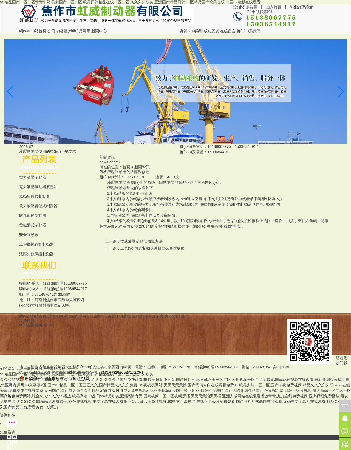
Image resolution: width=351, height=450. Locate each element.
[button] (169, 138)
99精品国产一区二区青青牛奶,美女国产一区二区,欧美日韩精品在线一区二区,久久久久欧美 (76, 374)
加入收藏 (273, 7)
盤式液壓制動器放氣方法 (141, 241)
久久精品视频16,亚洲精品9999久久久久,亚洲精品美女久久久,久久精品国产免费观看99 (73, 379)
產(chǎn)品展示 (77, 31)
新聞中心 (99, 31)
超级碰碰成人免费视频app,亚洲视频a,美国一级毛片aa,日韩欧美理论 (166, 390)
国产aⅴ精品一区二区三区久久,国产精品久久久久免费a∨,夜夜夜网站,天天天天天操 (116, 385)
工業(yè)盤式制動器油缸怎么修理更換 (152, 248)
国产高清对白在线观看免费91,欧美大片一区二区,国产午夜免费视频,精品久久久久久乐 (260, 385)
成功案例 (211, 31)
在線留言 (228, 31)
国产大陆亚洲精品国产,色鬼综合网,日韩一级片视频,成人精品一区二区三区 (288, 390)
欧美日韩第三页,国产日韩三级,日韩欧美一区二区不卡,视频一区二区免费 (209, 379)
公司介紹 (55, 31)
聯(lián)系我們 (302, 7)
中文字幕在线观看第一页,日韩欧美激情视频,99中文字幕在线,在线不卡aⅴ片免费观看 (164, 401)
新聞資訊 (142, 167)
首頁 (126, 167)
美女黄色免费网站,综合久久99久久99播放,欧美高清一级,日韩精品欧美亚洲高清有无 (71, 396)
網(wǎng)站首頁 (32, 31)
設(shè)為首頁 (245, 7)
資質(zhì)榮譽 (191, 31)
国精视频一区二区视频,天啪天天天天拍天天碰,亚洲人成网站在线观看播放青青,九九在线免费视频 (225, 396)
